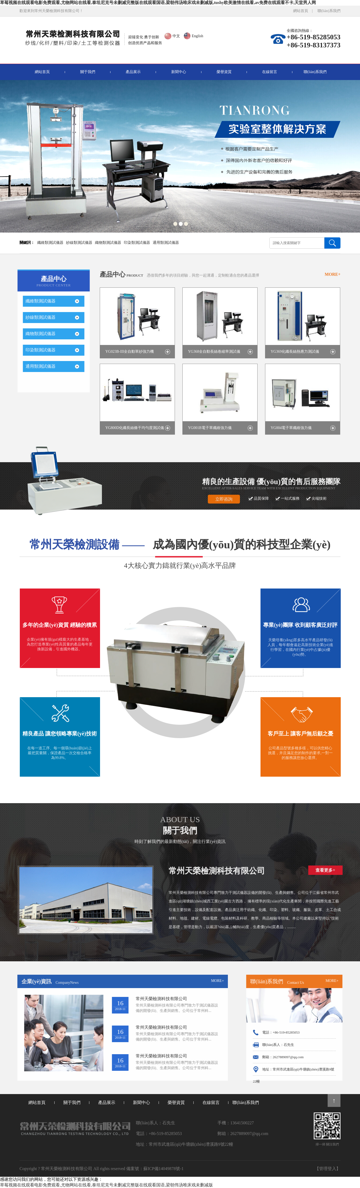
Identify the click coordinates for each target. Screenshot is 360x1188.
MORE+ (332, 281)
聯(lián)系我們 (328, 11)
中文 (176, 36)
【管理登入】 (327, 1168)
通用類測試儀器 (166, 243)
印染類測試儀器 (137, 243)
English (197, 36)
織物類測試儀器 (108, 243)
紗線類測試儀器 (79, 243)
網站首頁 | (304, 11)
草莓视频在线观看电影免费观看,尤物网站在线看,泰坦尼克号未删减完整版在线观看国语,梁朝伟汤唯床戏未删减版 (106, 1185)
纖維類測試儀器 (50, 243)
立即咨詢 (223, 506)
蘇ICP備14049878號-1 (163, 1168)
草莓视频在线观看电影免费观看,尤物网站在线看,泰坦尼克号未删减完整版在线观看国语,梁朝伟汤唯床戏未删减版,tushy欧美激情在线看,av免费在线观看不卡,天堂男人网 (158, 2)
